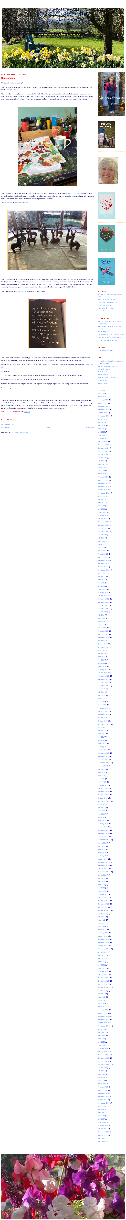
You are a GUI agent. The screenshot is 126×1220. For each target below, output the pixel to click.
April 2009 (101, 1042)
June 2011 (101, 958)
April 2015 (101, 817)
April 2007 (101, 1119)
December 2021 (103, 560)
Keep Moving (22, 291)
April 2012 (101, 926)
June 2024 (101, 464)
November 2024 (103, 448)
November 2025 (103, 409)
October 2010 (102, 984)
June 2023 (101, 503)
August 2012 (102, 914)
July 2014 (101, 846)
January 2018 (102, 711)
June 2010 (101, 997)
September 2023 (103, 493)
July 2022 (101, 538)
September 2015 (103, 801)
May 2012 (101, 923)
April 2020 (101, 625)
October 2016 (102, 759)
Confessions (8, 78)
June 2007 (101, 1113)
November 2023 (103, 487)
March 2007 (102, 1122)
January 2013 (102, 897)
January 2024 (102, 480)
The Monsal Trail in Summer (108, 340)
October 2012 (102, 907)
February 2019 (103, 670)
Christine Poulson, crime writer (108, 366)
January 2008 (102, 1090)
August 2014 (102, 843)
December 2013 (103, 862)
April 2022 (101, 548)
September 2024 (103, 454)
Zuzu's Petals (102, 311)
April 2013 (101, 888)
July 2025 (101, 422)
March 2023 (102, 512)
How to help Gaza (104, 332)
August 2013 (102, 875)
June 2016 (101, 772)
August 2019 (102, 650)
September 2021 (103, 570)
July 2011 (101, 955)
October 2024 (102, 451)
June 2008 (101, 1074)
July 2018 (101, 692)
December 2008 (103, 1055)
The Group (31, 193)
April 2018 (101, 702)
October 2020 (102, 605)
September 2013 (103, 872)
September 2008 (103, 1064)
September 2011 (103, 949)
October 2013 (102, 869)
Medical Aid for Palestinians (107, 377)
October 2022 (102, 528)
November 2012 (103, 904)
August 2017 (102, 727)
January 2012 (102, 936)
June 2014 (101, 849)
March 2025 (102, 435)
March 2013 (102, 891)
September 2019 (103, 647)
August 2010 (102, 991)
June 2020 (101, 618)
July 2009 (101, 1032)
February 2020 (103, 631)
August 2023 (102, 496)
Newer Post (5, 428)
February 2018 (103, 708)
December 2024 (103, 445)
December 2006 (103, 1132)
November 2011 (103, 942)
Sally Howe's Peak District (107, 350)
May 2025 (101, 429)
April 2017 (101, 740)
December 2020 (103, 599)
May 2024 (101, 467)
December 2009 (103, 1016)
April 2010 (101, 1003)
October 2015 (102, 798)
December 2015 (103, 792)
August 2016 (102, 766)
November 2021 (103, 564)
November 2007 (103, 1097)
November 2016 (103, 756)
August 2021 (102, 573)
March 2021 (102, 589)
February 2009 (103, 1048)
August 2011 (102, 952)
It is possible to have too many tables (111, 334)
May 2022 (101, 544)
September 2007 (103, 1103)
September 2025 (103, 416)
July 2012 (101, 917)
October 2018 (102, 682)
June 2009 (101, 1036)
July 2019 (101, 653)
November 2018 (103, 679)
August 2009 (102, 1029)
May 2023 (101, 506)
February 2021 (103, 592)
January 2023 (102, 519)
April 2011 (101, 965)
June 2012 (101, 920)
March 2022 (102, 551)
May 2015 (101, 814)
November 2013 (103, 865)
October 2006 (102, 1135)
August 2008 (102, 1068)
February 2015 (103, 824)
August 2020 (102, 612)
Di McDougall (102, 372)
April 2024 (101, 470)
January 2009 (102, 1052)
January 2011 (102, 975)
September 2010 (103, 987)
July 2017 (101, 731)
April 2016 (101, 779)
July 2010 (101, 994)
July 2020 (101, 615)
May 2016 (101, 775)
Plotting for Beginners (105, 305)
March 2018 (102, 705)
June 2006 (101, 1141)
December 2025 (103, 406)
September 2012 (103, 910)
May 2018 (101, 698)
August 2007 (102, 1106)
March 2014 (102, 853)
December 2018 (103, 676)
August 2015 (102, 804)
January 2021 (102, 596)
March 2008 (102, 1084)
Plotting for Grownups (73, 193)
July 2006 (101, 1138)
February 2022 (103, 554)
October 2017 (102, 721)
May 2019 (101, 660)
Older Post (90, 428)
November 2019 (103, 641)
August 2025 (102, 419)
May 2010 (101, 1000)
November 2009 (103, 1019)
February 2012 (103, 933)
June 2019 (101, 657)
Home (48, 428)
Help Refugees (103, 375)
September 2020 (103, 609)
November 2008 (103, 1058)
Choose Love (89, 364)
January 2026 (102, 403)
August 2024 (102, 458)
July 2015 (101, 808)
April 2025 (101, 432)
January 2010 (102, 1013)
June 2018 (101, 695)
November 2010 (103, 981)
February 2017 (103, 747)
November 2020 (103, 602)
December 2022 (103, 522)
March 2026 (102, 397)
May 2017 (101, 737)
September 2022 (103, 531)
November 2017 (103, 718)
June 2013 (101, 881)
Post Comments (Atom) (19, 432)
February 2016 (103, 785)
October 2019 (102, 644)
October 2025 (102, 413)
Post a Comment (7, 424)
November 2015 (103, 795)
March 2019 (102, 666)
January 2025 (102, 442)
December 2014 (103, 830)
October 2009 (102, 1023)
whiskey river (102, 383)
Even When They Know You (107, 302)
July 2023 (101, 499)
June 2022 (101, 541)
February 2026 (103, 400)
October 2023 (102, 490)
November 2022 (103, 525)
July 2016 (101, 769)
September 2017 (103, 724)
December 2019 (103, 637)
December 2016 (103, 753)
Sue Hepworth (63, 12)
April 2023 (101, 509)
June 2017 (101, 734)
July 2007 (101, 1109)
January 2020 (102, 634)
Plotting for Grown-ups (106, 308)
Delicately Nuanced (104, 369)
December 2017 (103, 714)
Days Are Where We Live (107, 300)
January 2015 (102, 827)
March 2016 (102, 782)
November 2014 (103, 833)
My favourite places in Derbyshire (109, 337)
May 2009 (101, 1039)
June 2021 (101, 580)
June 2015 (101, 811)
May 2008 (101, 1077)
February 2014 (103, 856)
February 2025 (103, 438)
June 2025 (101, 426)
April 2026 (101, 393)
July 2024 (101, 461)
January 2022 (102, 557)
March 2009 (102, 1045)
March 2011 (102, 968)
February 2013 (103, 894)
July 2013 (101, 878)
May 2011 (101, 962)
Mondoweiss (102, 380)
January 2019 (102, 673)
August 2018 (102, 689)
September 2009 (103, 1026)
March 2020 (102, 628)
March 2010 (102, 1007)
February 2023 (103, 515)
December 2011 (103, 939)
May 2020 (101, 621)
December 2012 (103, 901)
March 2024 (102, 474)
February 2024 (103, 477)
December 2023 (103, 483)
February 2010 (103, 1010)
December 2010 (103, 978)
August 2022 (102, 535)
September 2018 (103, 686)
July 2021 (101, 576)
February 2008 (103, 1087)
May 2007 (101, 1116)
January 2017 (102, 750)
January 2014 (102, 859)
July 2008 (101, 1071)
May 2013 (101, 885)
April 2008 (101, 1080)
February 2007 (103, 1125)
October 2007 (102, 1100)
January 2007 (102, 1129)
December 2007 (103, 1093)
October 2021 (102, 567)
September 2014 (103, 840)
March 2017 (102, 743)
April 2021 (101, 586)
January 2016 (102, 788)
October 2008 (102, 1061)
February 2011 (103, 971)
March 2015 (102, 820)
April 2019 (101, 663)
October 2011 (102, 946)
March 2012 (102, 930)
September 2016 (103, 763)
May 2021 (101, 583)
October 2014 (102, 836)
